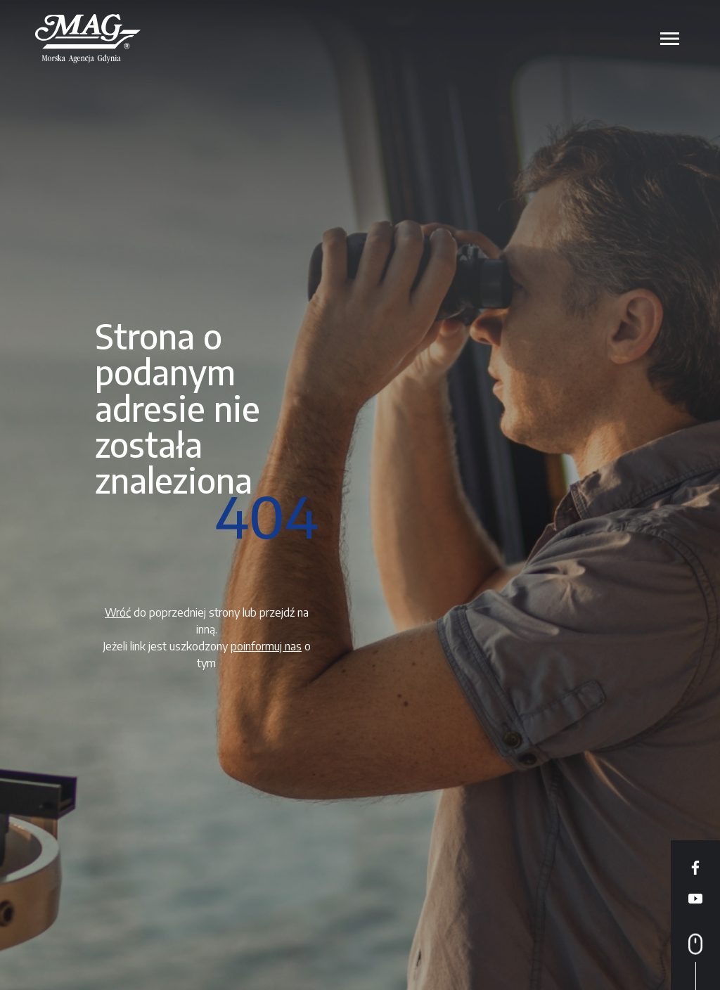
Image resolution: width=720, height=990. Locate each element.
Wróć (118, 612)
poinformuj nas (266, 646)
